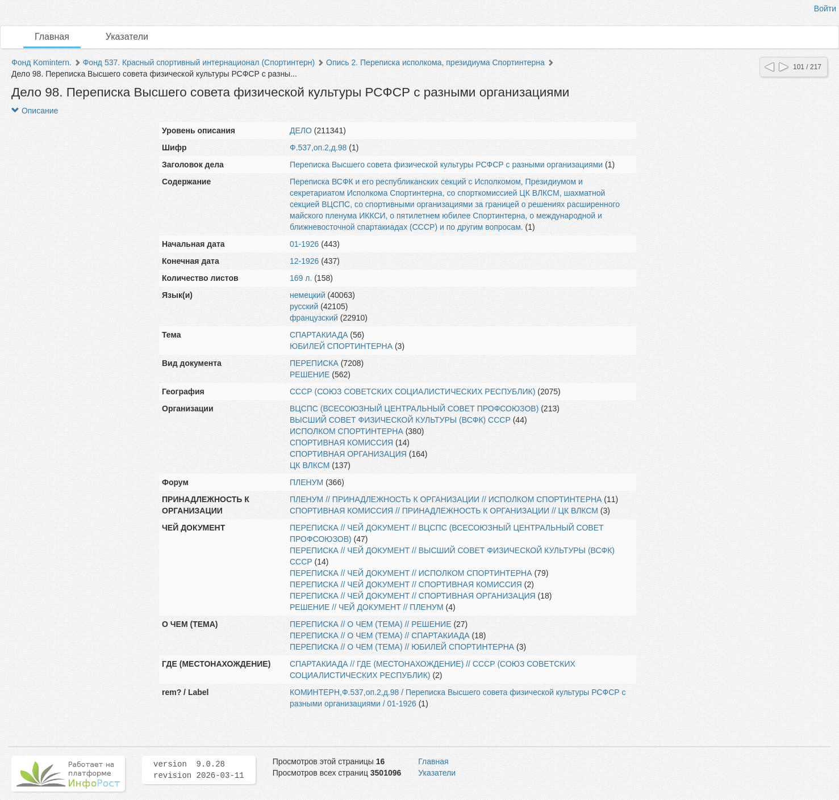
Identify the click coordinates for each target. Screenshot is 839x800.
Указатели (127, 36)
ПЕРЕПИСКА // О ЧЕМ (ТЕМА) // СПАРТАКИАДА (380, 635)
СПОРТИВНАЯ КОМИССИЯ (341, 442)
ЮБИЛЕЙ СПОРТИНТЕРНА (341, 346)
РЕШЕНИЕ (309, 374)
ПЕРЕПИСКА (314, 363)
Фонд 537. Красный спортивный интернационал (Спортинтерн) (199, 62)
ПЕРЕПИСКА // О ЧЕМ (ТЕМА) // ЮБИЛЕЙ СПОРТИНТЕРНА (402, 646)
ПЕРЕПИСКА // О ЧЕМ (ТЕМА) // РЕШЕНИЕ (371, 624)
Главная (52, 36)
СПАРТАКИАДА (319, 334)
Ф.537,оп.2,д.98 (318, 147)
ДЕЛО (301, 130)
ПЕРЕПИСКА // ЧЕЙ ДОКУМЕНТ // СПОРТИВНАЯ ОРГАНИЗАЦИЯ (413, 595)
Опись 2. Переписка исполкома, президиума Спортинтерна (435, 62)
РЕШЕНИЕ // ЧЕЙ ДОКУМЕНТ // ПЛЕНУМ (367, 607)
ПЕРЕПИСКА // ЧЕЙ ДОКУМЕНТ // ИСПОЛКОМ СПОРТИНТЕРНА (411, 573)
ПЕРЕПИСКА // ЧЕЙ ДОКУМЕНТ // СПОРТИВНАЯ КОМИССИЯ (406, 584)
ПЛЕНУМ (306, 482)
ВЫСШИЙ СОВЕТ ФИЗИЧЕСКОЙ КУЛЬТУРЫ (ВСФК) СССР (400, 419)
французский (314, 317)
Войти (825, 8)
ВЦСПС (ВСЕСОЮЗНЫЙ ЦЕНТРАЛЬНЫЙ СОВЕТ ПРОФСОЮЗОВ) (414, 408)
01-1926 (304, 244)
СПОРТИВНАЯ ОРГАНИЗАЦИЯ (348, 453)
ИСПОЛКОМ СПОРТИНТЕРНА (346, 431)
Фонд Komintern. (41, 62)
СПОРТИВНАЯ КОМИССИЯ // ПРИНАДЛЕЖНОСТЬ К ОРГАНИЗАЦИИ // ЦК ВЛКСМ (444, 510)
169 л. (301, 278)
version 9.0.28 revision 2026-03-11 (198, 770)
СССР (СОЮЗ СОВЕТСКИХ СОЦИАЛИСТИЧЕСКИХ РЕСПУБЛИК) (412, 391)
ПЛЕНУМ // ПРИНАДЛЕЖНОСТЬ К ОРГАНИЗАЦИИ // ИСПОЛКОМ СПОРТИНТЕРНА (446, 499)
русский (304, 306)
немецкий (307, 295)
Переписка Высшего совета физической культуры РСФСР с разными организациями (446, 164)
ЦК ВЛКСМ (309, 465)
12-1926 (304, 261)
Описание (34, 110)
